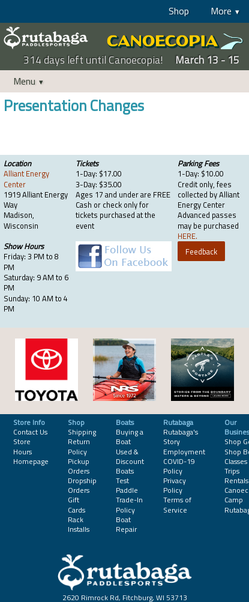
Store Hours (22, 446)
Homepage (31, 461)
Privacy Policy (174, 485)
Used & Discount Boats (130, 461)
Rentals (236, 480)
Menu (24, 81)
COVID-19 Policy (179, 466)
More (221, 11)
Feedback (201, 251)
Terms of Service (177, 504)
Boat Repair (126, 524)
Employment (184, 451)
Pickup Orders (78, 466)
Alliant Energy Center (26, 178)
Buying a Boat (129, 436)
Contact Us (30, 432)
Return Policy (79, 446)
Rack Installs (78, 524)
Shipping (82, 432)
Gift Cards (76, 504)
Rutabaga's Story (180, 436)
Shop (179, 11)
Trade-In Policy (129, 504)
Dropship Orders (82, 485)
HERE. (187, 236)
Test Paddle (127, 485)
